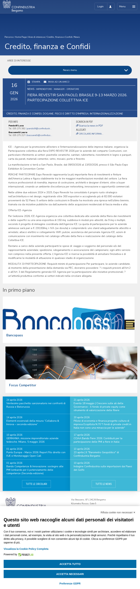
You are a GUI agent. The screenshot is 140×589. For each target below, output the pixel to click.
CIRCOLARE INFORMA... (89, 133)
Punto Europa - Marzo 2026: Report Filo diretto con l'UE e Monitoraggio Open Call (35, 454)
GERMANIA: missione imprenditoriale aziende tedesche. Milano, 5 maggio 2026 (32, 440)
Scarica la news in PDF (89, 125)
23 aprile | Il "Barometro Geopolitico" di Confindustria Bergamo (96, 454)
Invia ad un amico (58, 81)
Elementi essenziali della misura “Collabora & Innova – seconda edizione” (32, 422)
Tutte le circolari (36, 484)
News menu (70, 70)
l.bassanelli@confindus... (39, 135)
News (77, 37)
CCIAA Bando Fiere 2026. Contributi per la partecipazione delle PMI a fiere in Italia (98, 440)
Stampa (36, 81)
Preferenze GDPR (70, 583)
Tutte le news (104, 484)
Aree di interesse (36, 37)
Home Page (21, 37)
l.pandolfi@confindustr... (39, 128)
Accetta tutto (70, 564)
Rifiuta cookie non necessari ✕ (118, 512)
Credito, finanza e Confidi (59, 37)
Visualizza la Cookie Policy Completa (26, 548)
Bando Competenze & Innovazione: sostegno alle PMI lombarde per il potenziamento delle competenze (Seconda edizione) (34, 470)
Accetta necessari (70, 574)
